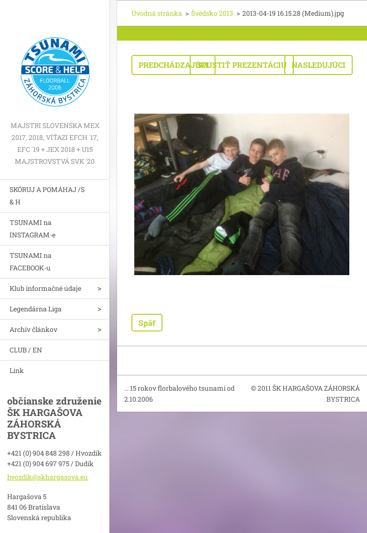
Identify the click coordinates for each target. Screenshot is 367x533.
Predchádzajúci (173, 65)
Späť (147, 323)
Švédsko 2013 (212, 13)
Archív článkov (33, 329)
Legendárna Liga (36, 308)
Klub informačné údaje (45, 288)
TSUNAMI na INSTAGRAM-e (32, 228)
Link (17, 370)
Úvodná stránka (156, 13)
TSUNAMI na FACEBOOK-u (31, 261)
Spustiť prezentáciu (242, 65)
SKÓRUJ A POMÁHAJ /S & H (47, 195)
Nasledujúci (318, 65)
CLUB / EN (26, 349)
